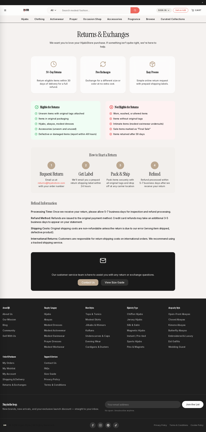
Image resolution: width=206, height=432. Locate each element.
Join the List (193, 404)
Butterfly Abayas (177, 330)
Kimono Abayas (177, 325)
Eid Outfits (174, 341)
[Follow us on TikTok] (116, 425)
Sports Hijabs (134, 341)
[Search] (135, 10)
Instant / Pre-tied (136, 336)
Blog (5, 325)
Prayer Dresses (52, 341)
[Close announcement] (202, 3)
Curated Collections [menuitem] (173, 19)
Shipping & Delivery (13, 379)
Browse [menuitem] (150, 19)
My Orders (8, 363)
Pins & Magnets (135, 346)
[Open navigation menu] (5, 10)
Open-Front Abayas (179, 314)
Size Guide (50, 373)
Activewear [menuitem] (57, 19)
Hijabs (47, 314)
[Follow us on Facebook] (93, 425)
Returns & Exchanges (14, 384)
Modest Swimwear (54, 336)
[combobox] (95, 10)
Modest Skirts (93, 319)
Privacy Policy (52, 379)
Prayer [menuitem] (73, 19)
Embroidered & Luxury (180, 336)
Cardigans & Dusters (97, 346)
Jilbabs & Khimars (95, 325)
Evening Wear (93, 341)
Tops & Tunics (93, 314)
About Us (8, 314)
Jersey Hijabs (134, 319)
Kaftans (89, 330)
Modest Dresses (53, 325)
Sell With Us (9, 336)
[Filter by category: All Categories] (53, 10)
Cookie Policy (197, 425)
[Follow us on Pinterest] (108, 425)
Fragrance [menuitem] (134, 19)
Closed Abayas (176, 319)
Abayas (48, 319)
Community (9, 330)
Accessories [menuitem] (114, 19)
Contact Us (88, 282)
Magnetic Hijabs (136, 330)
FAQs (46, 368)
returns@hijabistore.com (51, 183)
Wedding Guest (176, 346)
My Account (9, 373)
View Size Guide (114, 282)
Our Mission (9, 319)
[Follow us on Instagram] (100, 425)
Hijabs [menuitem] (25, 19)
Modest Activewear (55, 330)
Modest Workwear (54, 346)
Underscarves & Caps (97, 336)
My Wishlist (9, 368)
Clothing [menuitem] (39, 19)
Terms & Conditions (55, 384)
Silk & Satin (133, 325)
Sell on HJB (180, 10)
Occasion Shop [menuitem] (92, 19)
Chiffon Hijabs (135, 314)
